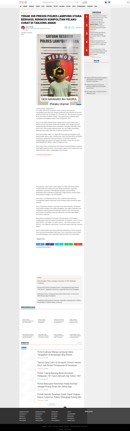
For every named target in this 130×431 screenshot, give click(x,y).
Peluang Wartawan (75, 426)
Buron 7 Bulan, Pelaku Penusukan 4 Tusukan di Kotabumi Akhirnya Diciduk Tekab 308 (98, 26)
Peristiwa (49, 6)
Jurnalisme (54, 411)
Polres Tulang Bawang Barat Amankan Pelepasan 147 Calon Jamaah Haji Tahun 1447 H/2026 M (59, 376)
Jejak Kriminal (71, 414)
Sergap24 (53, 418)
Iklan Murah (84, 426)
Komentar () (79, 27)
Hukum (38, 6)
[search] (60, 2)
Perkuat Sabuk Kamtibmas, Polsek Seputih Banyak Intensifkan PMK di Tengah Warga (98, 35)
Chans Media (38, 414)
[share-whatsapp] (73, 27)
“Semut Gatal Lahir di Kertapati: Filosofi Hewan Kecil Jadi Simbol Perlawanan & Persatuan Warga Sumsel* (59, 365)
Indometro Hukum (40, 411)
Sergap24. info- (27, 12)
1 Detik (69, 411)
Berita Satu (22, 418)
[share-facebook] (66, 27)
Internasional (81, 6)
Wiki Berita (54, 414)
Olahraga (90, 6)
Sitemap (61, 426)
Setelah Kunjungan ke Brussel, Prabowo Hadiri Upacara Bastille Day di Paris (96, 86)
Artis (73, 6)
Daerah (25, 6)
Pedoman (66, 426)
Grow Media (70, 416)
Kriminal (31, 6)
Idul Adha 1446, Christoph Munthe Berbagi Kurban (96, 92)
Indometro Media (24, 411)
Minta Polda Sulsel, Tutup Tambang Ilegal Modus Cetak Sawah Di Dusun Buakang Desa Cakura (98, 51)
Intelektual (70, 418)
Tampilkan (79, 342)
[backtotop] (65, 408)
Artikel (68, 6)
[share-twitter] (69, 27)
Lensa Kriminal (55, 420)
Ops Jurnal (54, 416)
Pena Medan (22, 420)
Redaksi (45, 426)
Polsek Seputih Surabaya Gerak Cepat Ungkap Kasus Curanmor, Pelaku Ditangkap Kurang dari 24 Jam (59, 397)
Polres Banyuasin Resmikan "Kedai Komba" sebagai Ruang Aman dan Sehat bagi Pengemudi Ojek (57, 386)
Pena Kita (38, 416)
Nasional (62, 6)
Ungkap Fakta (71, 420)
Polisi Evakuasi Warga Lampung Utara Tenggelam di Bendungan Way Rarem (55, 353)
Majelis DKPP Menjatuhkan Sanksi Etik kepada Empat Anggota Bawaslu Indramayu (97, 79)
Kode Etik (55, 426)
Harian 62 (22, 416)
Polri (42, 6)
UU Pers (50, 426)
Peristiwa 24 (22, 414)
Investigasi (38, 418)
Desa (96, 6)
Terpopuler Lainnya (96, 57)
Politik (56, 6)
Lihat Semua (52, 404)
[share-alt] (40, 244)
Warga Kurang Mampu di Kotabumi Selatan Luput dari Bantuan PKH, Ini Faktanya (98, 42)
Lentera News (39, 420)
